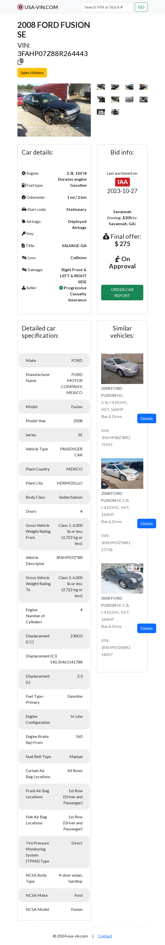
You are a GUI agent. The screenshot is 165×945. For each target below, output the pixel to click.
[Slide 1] (31, 128)
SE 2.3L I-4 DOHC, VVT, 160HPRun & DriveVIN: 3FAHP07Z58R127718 (115, 521)
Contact (105, 935)
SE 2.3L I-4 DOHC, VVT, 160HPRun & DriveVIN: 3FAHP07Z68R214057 (115, 626)
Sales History (32, 72)
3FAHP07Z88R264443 (52, 53)
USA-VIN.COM (37, 7)
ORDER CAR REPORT (122, 292)
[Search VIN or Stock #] (107, 7)
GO (141, 7)
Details (147, 418)
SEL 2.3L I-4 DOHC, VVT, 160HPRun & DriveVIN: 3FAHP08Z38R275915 (115, 416)
